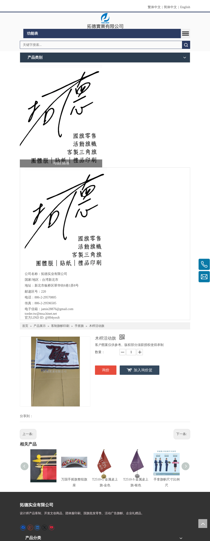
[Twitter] (44, 527)
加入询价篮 (143, 370)
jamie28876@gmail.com (58, 309)
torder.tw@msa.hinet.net (41, 313)
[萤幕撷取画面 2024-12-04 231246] (61, 116)
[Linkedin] (37, 527)
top (202, 523)
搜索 (186, 45)
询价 (105, 370)
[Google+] (30, 527)
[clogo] (105, 21)
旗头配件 (43, 479)
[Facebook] (23, 527)
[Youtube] (51, 527)
